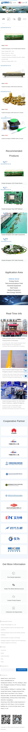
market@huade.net (9, 680)
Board (2, 653)
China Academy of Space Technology (10, 637)
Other (2, 661)
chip (2, 659)
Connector (3, 650)
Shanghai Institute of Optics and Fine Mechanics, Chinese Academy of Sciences (13, 641)
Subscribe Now (22, 669)
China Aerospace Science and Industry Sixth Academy (12, 628)
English (23, 2)
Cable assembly (5, 656)
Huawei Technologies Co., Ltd (8, 624)
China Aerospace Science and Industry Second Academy (13, 633)
